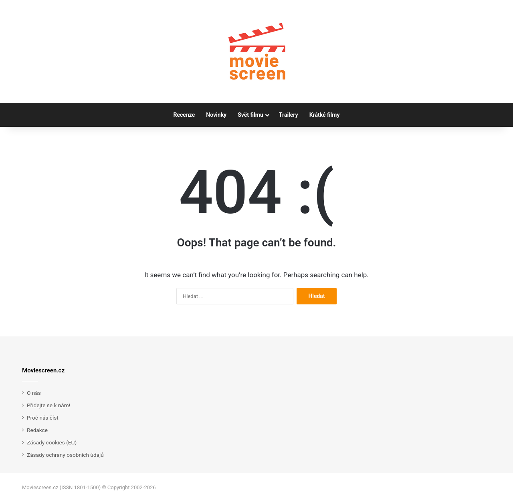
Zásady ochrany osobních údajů (65, 455)
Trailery (288, 115)
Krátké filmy (324, 115)
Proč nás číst (43, 417)
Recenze (184, 115)
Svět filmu (250, 115)
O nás (34, 393)
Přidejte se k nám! (48, 405)
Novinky (216, 115)
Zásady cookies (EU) (52, 442)
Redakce (37, 430)
